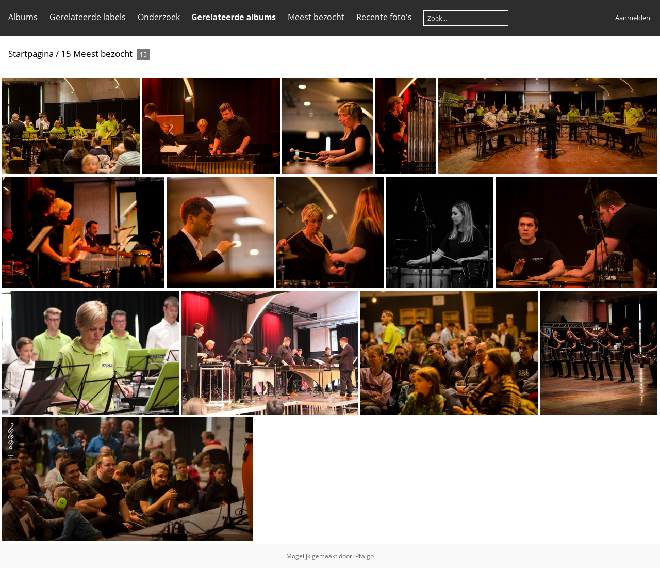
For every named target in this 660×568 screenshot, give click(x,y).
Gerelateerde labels (88, 17)
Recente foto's (384, 17)
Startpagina (31, 53)
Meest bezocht (316, 17)
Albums (23, 17)
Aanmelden (632, 17)
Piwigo (364, 555)
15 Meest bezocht (97, 53)
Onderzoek (159, 17)
